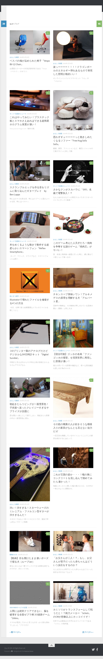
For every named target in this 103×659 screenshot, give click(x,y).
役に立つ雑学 (14, 299)
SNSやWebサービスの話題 (18, 611)
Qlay (8, 7)
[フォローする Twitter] (93, 652)
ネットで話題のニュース (18, 117)
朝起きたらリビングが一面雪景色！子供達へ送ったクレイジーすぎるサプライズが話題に (29, 411)
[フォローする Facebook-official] (97, 652)
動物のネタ (13, 558)
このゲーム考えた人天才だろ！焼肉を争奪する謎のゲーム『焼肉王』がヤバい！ (72, 250)
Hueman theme (28, 654)
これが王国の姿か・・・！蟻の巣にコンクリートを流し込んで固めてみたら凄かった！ (72, 481)
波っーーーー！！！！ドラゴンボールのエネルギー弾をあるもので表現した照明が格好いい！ (72, 74)
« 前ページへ (15, 635)
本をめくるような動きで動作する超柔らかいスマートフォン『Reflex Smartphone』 (29, 251)
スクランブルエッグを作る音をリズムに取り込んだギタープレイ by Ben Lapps (29, 194)
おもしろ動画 (14, 187)
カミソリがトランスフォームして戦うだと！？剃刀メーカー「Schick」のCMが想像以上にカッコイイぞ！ (73, 616)
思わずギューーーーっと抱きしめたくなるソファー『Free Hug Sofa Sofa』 (72, 144)
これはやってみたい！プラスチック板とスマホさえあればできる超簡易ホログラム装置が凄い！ (29, 124)
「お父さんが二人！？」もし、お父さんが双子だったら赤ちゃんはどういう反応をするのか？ (73, 565)
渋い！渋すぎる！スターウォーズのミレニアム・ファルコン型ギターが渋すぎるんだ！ (29, 514)
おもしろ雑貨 (14, 60)
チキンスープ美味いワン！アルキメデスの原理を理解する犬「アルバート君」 (72, 301)
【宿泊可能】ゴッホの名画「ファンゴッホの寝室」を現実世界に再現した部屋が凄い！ (72, 361)
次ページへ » (87, 635)
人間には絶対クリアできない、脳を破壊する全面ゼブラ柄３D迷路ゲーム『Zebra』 (30, 618)
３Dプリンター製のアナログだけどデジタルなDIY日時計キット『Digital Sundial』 (29, 358)
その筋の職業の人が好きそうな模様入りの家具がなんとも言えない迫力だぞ (72, 431)
